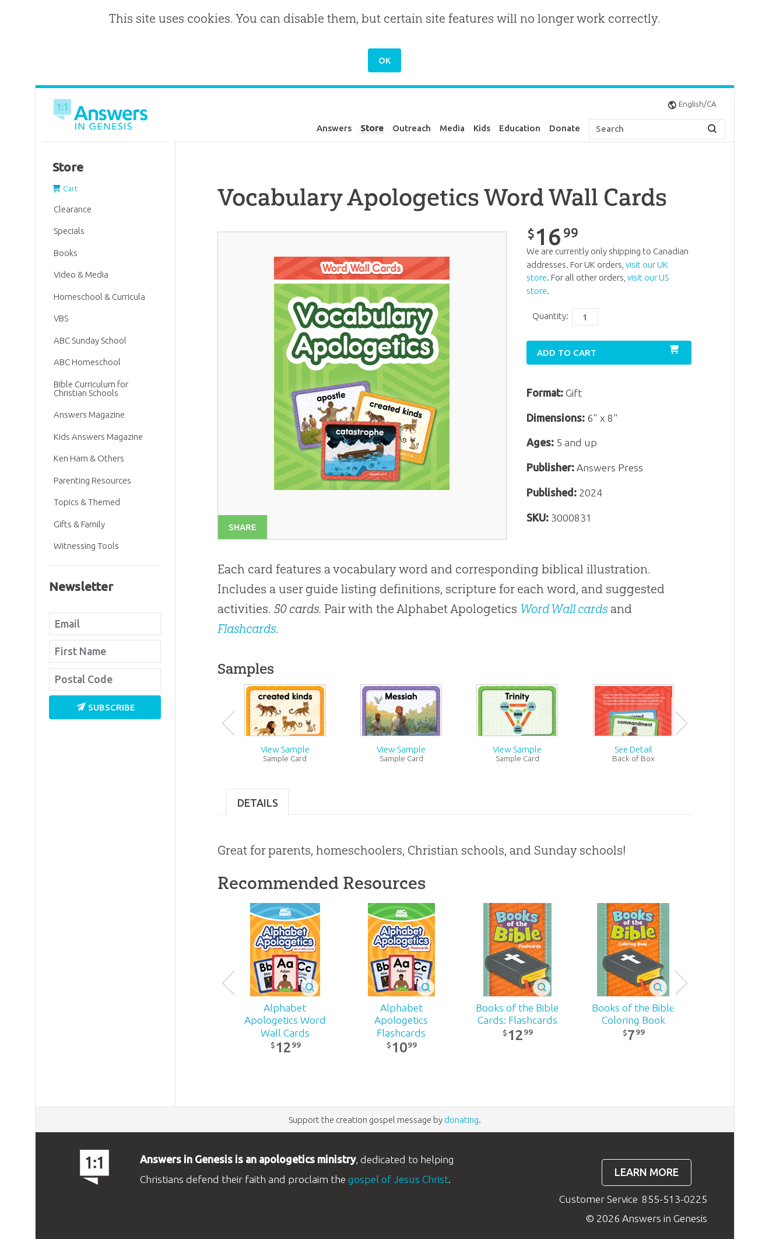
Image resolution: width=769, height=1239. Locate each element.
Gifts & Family (79, 524)
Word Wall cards (564, 608)
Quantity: (550, 316)
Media (452, 128)
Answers (334, 128)
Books (66, 253)
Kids (481, 128)
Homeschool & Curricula (99, 297)
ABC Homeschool (87, 362)
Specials (69, 231)
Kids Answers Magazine (98, 437)
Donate (564, 128)
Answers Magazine (89, 414)
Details (257, 802)
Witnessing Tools (86, 546)
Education (519, 128)
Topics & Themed (87, 502)
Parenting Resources (92, 480)
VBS (61, 318)
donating (461, 1120)
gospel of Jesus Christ (398, 1179)
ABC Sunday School (90, 340)
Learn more (647, 1172)
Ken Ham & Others (89, 458)
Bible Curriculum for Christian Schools (91, 388)
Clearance (73, 209)
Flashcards (246, 628)
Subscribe (106, 707)
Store (372, 128)
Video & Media (81, 274)
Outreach (411, 128)
